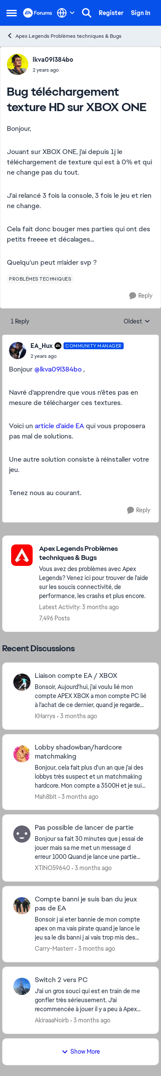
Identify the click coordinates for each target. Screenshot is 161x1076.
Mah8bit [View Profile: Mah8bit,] (46, 796)
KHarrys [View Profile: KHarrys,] (45, 716)
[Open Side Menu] (11, 12)
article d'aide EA (59, 425)
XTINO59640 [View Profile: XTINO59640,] (52, 868)
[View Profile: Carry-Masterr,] (21, 905)
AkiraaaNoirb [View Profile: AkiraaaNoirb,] (52, 1020)
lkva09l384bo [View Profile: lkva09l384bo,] (53, 59)
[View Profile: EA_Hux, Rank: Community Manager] (17, 350)
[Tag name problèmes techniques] (40, 279)
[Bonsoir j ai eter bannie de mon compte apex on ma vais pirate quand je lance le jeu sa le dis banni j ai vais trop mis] (91, 928)
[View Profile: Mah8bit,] (21, 753)
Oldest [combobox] (137, 321)
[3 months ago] (77, 716)
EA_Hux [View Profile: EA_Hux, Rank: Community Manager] (41, 346)
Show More (80, 1051)
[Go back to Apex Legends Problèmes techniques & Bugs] (94, 553)
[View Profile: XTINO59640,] (21, 834)
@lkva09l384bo (58, 369)
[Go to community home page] (37, 13)
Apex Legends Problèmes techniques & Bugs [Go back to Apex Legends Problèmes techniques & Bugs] (64, 35)
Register (111, 13)
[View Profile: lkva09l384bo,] (17, 64)
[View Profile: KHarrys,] (21, 682)
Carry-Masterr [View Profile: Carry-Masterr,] (54, 948)
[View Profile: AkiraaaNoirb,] (21, 986)
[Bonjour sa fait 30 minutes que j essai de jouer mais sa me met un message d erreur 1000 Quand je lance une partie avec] (91, 847)
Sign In (140, 13)
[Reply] (141, 296)
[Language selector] (66, 12)
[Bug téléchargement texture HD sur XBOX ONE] (77, 356)
